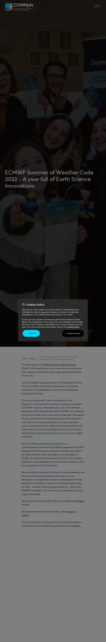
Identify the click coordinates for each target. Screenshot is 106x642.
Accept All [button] (31, 333)
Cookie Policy (73, 327)
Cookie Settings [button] (73, 333)
